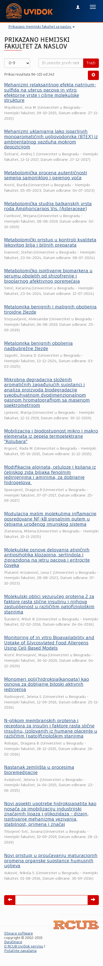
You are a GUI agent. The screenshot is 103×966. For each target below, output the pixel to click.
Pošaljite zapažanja (20, 951)
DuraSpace (13, 942)
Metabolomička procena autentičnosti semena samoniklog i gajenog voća (45, 176)
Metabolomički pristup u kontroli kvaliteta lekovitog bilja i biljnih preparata (50, 243)
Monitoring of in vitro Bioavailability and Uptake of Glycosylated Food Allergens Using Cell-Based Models (49, 643)
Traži (91, 63)
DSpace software (18, 933)
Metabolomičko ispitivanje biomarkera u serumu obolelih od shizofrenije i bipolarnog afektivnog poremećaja (48, 276)
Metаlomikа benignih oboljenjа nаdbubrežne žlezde (38, 346)
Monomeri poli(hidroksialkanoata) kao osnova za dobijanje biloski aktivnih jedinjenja (46, 684)
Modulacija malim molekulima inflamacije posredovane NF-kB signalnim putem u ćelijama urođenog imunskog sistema (50, 519)
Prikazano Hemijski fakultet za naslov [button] (41, 27)
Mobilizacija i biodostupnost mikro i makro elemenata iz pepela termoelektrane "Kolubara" (51, 436)
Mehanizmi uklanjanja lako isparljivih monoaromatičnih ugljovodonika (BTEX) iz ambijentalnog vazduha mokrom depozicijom (51, 139)
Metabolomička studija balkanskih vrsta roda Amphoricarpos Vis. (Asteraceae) (48, 207)
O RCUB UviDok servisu (23, 946)
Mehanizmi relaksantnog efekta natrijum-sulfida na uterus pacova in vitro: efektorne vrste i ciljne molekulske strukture (50, 93)
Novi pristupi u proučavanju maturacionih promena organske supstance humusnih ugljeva (51, 860)
